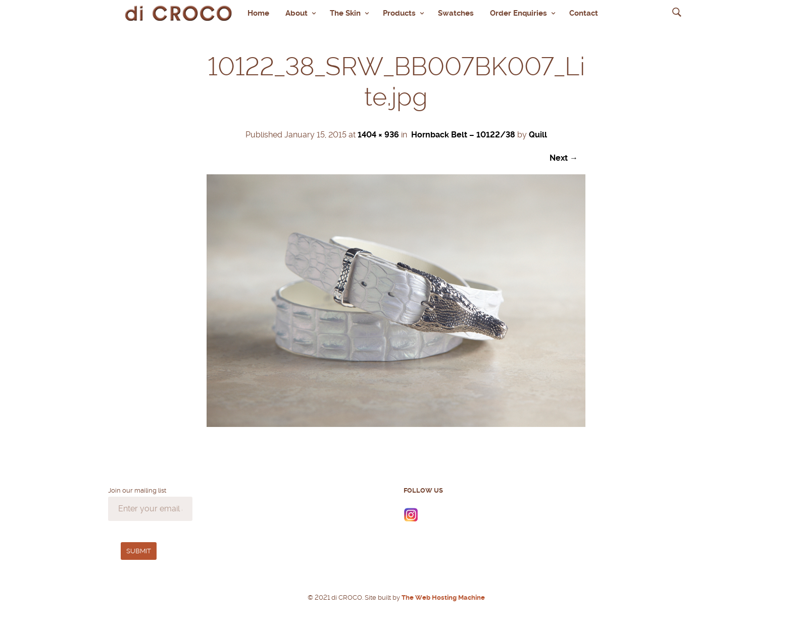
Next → (564, 155)
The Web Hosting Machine (442, 595)
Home (258, 11)
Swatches (456, 11)
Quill (538, 132)
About (296, 11)
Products (399, 11)
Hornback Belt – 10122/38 (463, 132)
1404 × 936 (378, 132)
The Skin (345, 11)
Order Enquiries (518, 11)
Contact (583, 11)
